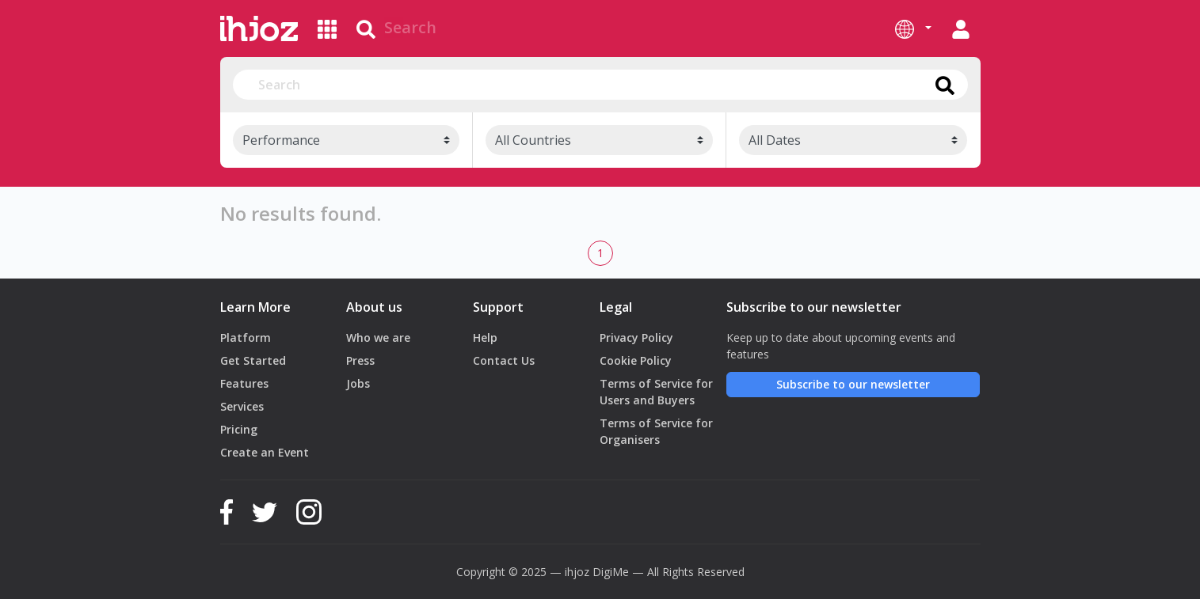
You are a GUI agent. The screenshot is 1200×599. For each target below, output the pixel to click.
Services (242, 406)
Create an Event (264, 452)
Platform (245, 337)
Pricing (238, 429)
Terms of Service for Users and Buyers (656, 392)
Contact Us (504, 360)
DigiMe (610, 571)
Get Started (253, 360)
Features (244, 383)
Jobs (358, 383)
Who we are (378, 337)
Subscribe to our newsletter (853, 384)
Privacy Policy (636, 337)
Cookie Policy (636, 360)
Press (360, 360)
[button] (913, 28)
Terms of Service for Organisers (656, 431)
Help (485, 337)
